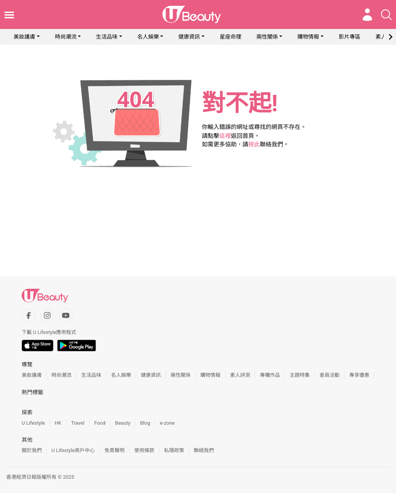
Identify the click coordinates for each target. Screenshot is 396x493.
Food (99, 423)
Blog (145, 423)
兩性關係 (267, 37)
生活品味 (107, 37)
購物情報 (308, 37)
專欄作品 (270, 375)
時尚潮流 (66, 37)
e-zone (167, 423)
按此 (254, 144)
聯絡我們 (204, 450)
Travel (78, 423)
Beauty (123, 423)
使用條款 (144, 450)
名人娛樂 (148, 37)
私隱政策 (174, 450)
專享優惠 (359, 375)
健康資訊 (189, 37)
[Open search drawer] (386, 14)
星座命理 (230, 37)
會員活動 (329, 375)
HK (58, 423)
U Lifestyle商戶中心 (73, 450)
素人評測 (240, 375)
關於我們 (32, 450)
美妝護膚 (24, 37)
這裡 (225, 135)
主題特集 (300, 375)
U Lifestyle (33, 423)
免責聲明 (114, 450)
